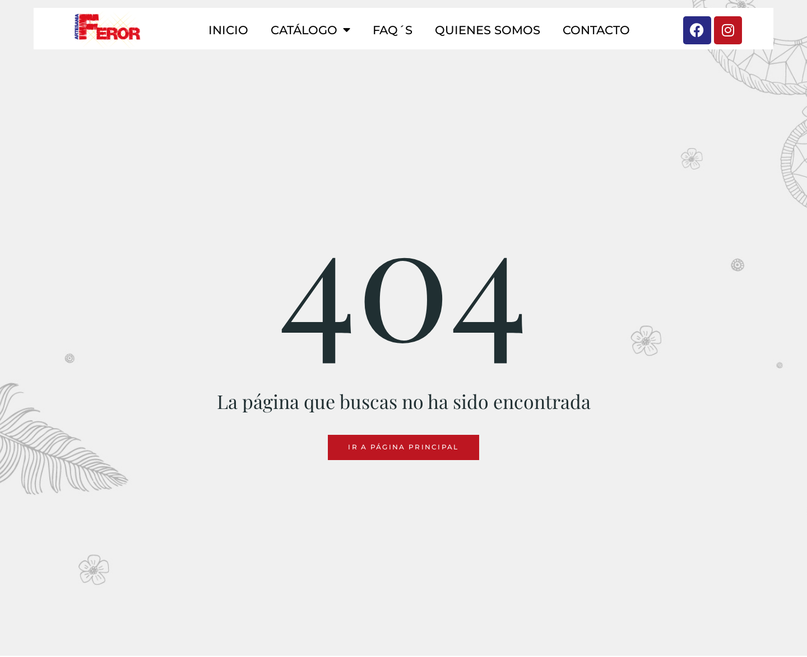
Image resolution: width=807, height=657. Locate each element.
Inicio (228, 30)
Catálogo (310, 30)
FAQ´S (392, 30)
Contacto (596, 30)
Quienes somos (487, 30)
